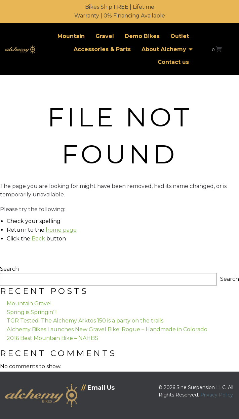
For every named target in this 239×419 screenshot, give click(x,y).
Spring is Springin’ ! (31, 312)
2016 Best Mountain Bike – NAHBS (52, 338)
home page (61, 230)
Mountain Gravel (29, 303)
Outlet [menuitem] (179, 36)
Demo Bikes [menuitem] (142, 36)
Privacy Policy (216, 395)
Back (38, 238)
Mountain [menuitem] (71, 36)
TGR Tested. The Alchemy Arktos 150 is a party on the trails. (85, 320)
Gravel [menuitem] (104, 36)
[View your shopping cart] (217, 49)
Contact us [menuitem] (173, 62)
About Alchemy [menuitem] (164, 49)
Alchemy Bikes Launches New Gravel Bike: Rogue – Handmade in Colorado (107, 329)
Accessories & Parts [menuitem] (102, 49)
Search (9, 269)
